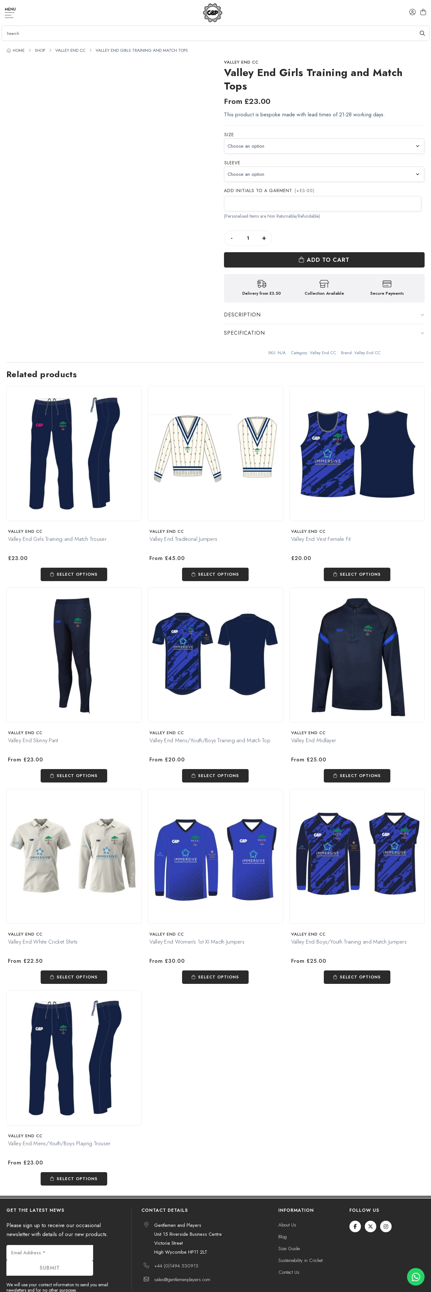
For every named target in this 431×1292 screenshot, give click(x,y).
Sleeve (232, 162)
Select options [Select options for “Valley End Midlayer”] (360, 754)
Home (19, 50)
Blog (282, 1214)
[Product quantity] (248, 238)
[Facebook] (355, 1204)
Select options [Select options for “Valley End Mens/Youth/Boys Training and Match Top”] (218, 754)
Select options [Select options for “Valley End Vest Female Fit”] (360, 552)
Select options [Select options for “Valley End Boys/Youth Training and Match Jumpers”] (360, 955)
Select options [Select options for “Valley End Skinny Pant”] (77, 754)
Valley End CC (70, 50)
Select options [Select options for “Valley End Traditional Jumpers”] (218, 552)
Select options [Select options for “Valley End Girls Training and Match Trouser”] (77, 552)
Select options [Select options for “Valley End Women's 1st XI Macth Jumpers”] (218, 955)
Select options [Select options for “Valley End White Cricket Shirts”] (77, 955)
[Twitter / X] (370, 1204)
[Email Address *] (49, 1231)
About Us (287, 1203)
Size (229, 134)
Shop (40, 50)
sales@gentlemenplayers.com (182, 1257)
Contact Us (288, 1250)
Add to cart (353, 238)
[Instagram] (386, 1204)
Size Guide (289, 1226)
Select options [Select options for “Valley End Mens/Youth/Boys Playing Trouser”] (77, 1157)
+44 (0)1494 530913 (176, 1244)
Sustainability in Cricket (300, 1238)
